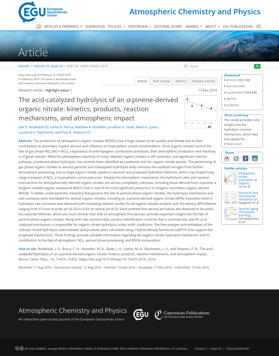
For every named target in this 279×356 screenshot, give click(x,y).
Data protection (237, 349)
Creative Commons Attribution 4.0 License (156, 349)
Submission (95, 26)
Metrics (181, 81)
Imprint (216, 349)
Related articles (203, 81)
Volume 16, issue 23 (48, 66)
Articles (24, 66)
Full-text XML (235, 86)
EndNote (232, 105)
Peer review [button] (138, 26)
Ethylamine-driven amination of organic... (247, 178)
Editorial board (168, 26)
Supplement (235, 92)
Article (142, 81)
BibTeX (231, 99)
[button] (185, 66)
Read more (234, 144)
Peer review (161, 81)
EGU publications (238, 26)
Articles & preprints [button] (61, 26)
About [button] (211, 26)
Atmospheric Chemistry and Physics (194, 11)
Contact (200, 349)
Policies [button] (115, 26)
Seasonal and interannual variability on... (249, 196)
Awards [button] (192, 26)
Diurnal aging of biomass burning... (248, 212)
